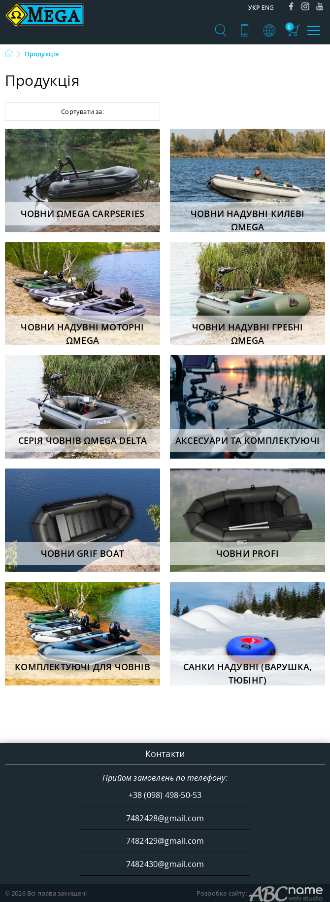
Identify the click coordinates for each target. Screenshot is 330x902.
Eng (268, 7)
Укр (254, 7)
